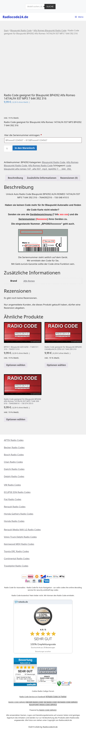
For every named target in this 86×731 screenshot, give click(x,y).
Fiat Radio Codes (12, 499)
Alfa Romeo (29, 280)
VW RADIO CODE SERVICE (67, 702)
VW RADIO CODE (50, 702)
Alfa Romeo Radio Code (40, 165)
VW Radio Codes (12, 484)
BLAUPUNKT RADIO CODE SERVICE (43, 704)
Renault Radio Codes (14, 506)
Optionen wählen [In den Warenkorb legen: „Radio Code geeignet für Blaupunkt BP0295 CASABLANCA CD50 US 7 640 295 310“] (56, 365)
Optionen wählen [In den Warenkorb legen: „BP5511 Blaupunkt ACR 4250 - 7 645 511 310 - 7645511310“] (15, 365)
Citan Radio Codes (13, 461)
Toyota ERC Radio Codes (16, 551)
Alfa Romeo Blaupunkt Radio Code (49, 30)
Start (6, 30)
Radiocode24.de (15, 17)
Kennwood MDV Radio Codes (19, 544)
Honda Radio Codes (14, 521)
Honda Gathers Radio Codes (18, 513)
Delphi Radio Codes (14, 476)
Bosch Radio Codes (14, 454)
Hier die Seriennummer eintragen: (23, 135)
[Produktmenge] (8, 148)
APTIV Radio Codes (14, 440)
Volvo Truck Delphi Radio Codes (20, 536)
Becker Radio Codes (14, 447)
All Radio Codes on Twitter (56, 696)
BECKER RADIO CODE (34, 702)
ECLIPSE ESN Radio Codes (17, 492)
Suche (50, 6)
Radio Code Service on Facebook (32, 696)
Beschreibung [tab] (15, 177)
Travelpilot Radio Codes (16, 565)
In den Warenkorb (25, 148)
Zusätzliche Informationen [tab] (41, 177)
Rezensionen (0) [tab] (69, 177)
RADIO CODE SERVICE (17, 702)
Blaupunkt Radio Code (21, 30)
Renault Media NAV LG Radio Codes (22, 529)
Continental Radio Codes (17, 558)
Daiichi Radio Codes (14, 469)
